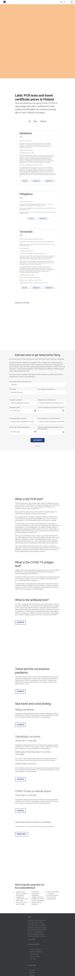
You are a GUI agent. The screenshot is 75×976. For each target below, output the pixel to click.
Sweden (32, 899)
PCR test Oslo (34, 881)
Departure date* (14, 333)
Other (35, 47)
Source (20, 548)
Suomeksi (33, 915)
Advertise (33, 934)
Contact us (33, 929)
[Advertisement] (37, 250)
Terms (36, 942)
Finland (32, 897)
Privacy (43, 942)
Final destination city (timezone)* (49, 344)
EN (62, 2)
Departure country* (15, 325)
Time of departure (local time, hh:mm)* (51, 333)
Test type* (12, 315)
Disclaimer (38, 371)
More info (21, 761)
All (29, 47)
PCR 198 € (24, 213)
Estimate (37, 366)
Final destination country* (18, 344)
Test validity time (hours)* (46, 315)
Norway (32, 901)
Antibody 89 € (49, 213)
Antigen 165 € (36, 106)
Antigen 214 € (42, 144)
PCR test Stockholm (36, 878)
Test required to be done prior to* (20, 307)
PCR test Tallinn (35, 883)
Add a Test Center (35, 932)
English (32, 918)
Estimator (43, 47)
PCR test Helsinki (35, 876)
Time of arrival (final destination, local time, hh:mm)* (50, 354)
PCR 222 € (31, 144)
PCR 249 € (24, 106)
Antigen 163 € (36, 213)
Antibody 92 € (49, 106)
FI (64, 2)
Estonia (32, 904)
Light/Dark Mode (71, 942)
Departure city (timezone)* (46, 325)
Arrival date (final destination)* (19, 353)
